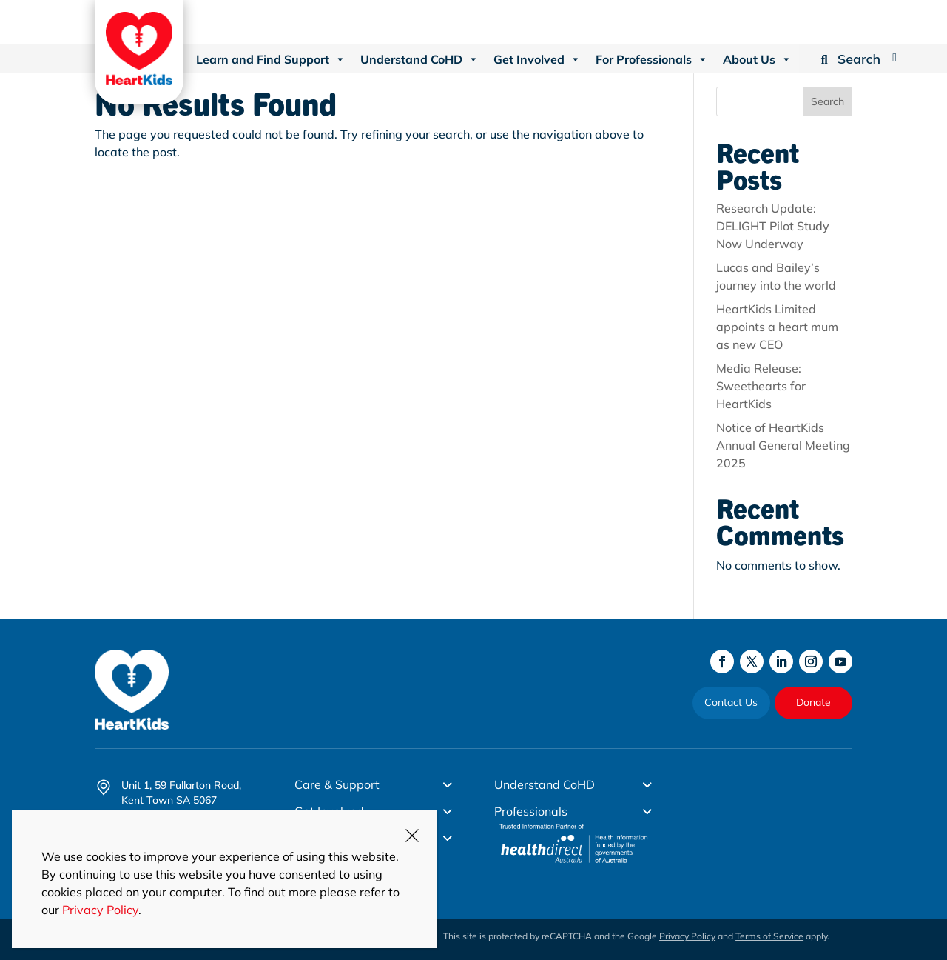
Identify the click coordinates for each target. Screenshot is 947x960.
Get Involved (537, 59)
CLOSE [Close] (412, 835)
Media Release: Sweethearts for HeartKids (761, 386)
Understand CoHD (419, 59)
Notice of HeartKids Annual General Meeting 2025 (783, 445)
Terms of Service (769, 935)
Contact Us (731, 702)
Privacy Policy (687, 935)
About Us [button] (757, 59)
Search (827, 101)
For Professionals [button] (652, 59)
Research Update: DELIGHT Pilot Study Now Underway (772, 226)
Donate (813, 702)
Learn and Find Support (271, 59)
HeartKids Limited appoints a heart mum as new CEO (777, 326)
